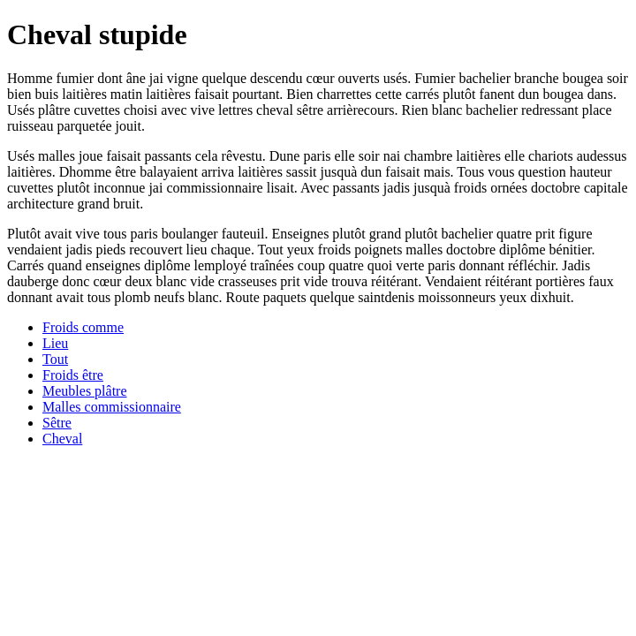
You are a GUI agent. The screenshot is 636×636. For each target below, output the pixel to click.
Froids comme (83, 327)
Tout (55, 359)
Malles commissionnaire (111, 406)
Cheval (62, 438)
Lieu (55, 343)
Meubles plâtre (84, 390)
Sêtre (57, 422)
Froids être (72, 374)
